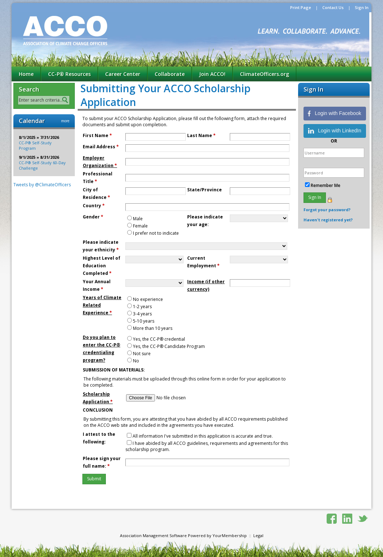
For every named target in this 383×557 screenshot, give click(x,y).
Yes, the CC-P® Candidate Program (169, 346)
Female (140, 226)
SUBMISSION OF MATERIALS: (114, 370)
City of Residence (96, 193)
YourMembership (229, 535)
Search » (66, 100)
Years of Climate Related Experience (102, 305)
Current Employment (203, 262)
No (136, 361)
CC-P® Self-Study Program (35, 145)
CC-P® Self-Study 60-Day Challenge (42, 165)
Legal (258, 535)
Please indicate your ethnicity (101, 246)
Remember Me (325, 185)
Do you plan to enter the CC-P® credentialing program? (101, 348)
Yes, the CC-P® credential (159, 339)
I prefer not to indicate (156, 233)
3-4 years (142, 314)
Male (138, 219)
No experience (148, 299)
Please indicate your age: (205, 221)
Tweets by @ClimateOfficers (42, 185)
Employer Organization (100, 162)
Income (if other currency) (206, 285)
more (65, 120)
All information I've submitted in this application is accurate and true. (203, 436)
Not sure (142, 353)
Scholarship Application (98, 398)
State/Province (204, 190)
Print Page (300, 7)
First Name (97, 135)
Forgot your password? (327, 209)
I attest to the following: (99, 438)
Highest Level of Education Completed (101, 265)
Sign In (362, 7)
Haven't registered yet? (328, 219)
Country (94, 206)
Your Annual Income (97, 285)
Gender (93, 217)
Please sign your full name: (102, 462)
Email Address (101, 147)
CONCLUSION (98, 410)
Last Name (201, 135)
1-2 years (142, 306)
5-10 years (143, 321)
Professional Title (97, 177)
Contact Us (333, 7)
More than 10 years (152, 328)
